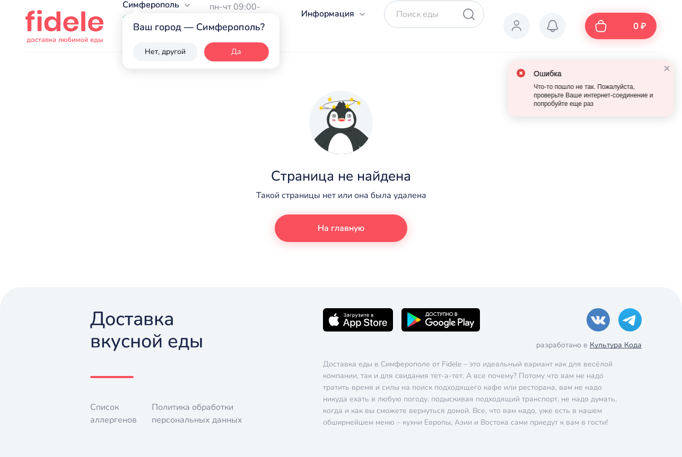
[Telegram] (630, 319)
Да (236, 52)
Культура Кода (616, 345)
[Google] (440, 319)
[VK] (598, 319)
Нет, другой (165, 52)
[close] (658, 67)
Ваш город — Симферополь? (199, 27)
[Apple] (358, 319)
